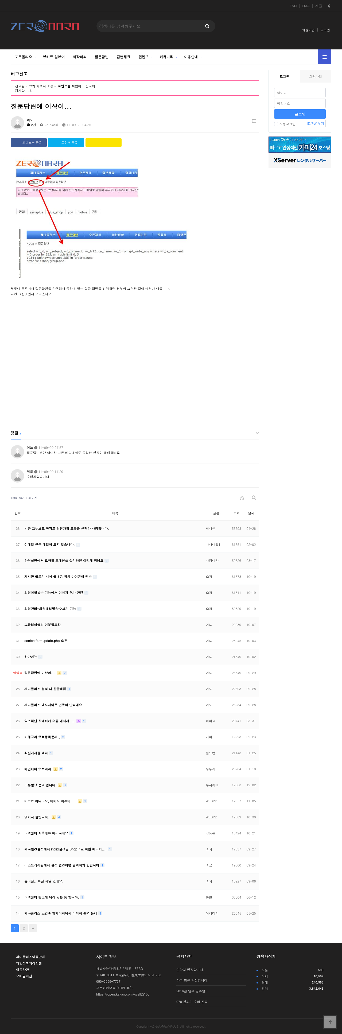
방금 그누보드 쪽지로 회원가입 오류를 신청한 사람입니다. (66, 528)
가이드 (210, 736)
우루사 (210, 769)
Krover (210, 833)
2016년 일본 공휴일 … (192, 991)
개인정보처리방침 (29, 963)
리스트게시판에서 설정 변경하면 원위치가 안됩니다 (62, 865)
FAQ (293, 6)
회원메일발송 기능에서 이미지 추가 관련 (54, 592)
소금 (209, 865)
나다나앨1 (213, 544)
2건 (31, 124)
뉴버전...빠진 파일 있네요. (43, 881)
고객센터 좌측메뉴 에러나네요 (46, 833)
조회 (236, 513)
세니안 (210, 528)
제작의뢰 (80, 56)
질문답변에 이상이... (40, 672)
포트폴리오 (23, 56)
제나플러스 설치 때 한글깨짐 (45, 688)
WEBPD (211, 801)
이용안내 (191, 56)
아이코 (210, 720)
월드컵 (210, 753)
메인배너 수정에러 (38, 769)
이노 (30, 120)
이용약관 (22, 969)
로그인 (325, 30)
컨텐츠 (143, 56)
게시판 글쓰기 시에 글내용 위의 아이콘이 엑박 (58, 576)
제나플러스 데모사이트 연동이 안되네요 (53, 704)
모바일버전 (24, 976)
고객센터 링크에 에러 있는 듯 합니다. (52, 897)
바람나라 (212, 560)
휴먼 (209, 897)
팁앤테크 (123, 56)
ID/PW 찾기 (315, 123)
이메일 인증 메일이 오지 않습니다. (50, 544)
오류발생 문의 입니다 (40, 785)
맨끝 (33, 928)
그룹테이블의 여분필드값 (42, 624)
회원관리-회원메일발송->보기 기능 (50, 608)
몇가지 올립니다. (37, 817)
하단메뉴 (31, 656)
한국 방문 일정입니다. (192, 980)
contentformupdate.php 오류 (45, 640)
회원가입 (308, 30)
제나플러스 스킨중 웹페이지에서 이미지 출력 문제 (61, 913)
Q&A (306, 6)
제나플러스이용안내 (30, 956)
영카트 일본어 (54, 56)
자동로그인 (285, 124)
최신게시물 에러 (36, 753)
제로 (30, 471)
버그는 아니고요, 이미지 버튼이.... (50, 801)
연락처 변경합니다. (190, 969)
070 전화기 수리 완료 (192, 1001)
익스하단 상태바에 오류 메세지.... (49, 720)
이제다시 (212, 913)
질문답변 (101, 56)
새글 (318, 6)
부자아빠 (212, 785)
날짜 (251, 513)
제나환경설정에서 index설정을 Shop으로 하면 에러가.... (66, 849)
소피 (209, 576)
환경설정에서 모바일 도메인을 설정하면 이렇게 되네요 (64, 560)
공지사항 (184, 956)
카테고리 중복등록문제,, (42, 736)
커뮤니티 (166, 56)
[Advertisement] (135, 384)
